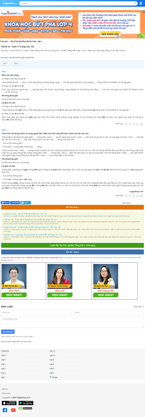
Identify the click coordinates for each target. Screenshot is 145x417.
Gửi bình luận (8, 332)
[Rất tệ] (126, 124)
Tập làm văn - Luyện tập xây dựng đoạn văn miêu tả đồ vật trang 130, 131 (33, 235)
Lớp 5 (3, 368)
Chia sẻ (5, 203)
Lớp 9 (3, 360)
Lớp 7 (3, 364)
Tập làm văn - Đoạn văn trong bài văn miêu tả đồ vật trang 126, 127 (30, 219)
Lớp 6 (52, 364)
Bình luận (15, 202)
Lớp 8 (52, 360)
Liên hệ (4, 389)
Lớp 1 (3, 377)
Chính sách (6, 393)
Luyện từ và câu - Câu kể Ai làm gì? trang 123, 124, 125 (25, 214)
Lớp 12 (52, 351)
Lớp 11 (4, 355)
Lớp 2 (52, 373)
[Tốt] (137, 124)
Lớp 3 (3, 373)
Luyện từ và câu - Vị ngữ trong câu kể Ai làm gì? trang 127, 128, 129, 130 (32, 227)
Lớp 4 (52, 368)
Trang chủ (5, 351)
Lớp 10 (52, 355)
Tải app (53, 377)
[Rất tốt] (141, 124)
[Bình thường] (133, 124)
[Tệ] (129, 124)
